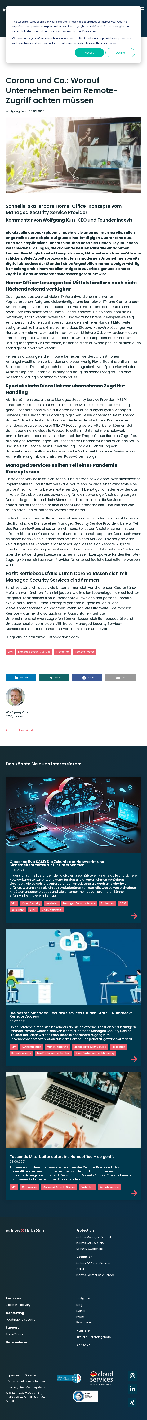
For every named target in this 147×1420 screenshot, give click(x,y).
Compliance (29, 1187)
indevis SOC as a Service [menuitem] (93, 1261)
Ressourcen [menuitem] (84, 1318)
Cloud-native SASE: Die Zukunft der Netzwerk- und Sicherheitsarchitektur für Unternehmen (59, 863)
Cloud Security (31, 903)
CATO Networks (52, 909)
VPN (10, 651)
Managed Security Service (34, 651)
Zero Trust (17, 909)
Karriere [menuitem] (83, 1326)
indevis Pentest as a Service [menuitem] (95, 1272)
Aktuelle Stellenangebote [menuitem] (93, 1332)
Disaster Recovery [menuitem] (18, 1301)
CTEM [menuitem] (80, 1267)
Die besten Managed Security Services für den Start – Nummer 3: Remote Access (73, 1014)
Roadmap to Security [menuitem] (20, 1315)
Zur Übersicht (20, 730)
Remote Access (85, 651)
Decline (120, 52)
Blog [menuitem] (79, 1301)
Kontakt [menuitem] (83, 1340)
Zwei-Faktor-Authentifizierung (95, 1053)
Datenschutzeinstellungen (26, 1376)
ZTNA (33, 909)
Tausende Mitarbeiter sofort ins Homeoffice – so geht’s (64, 1156)
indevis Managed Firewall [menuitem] (93, 1236)
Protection (62, 651)
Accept (89, 52)
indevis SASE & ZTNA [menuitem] (90, 1242)
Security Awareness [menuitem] (89, 1247)
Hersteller (52, 903)
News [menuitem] (80, 1313)
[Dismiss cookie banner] (133, 14)
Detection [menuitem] (84, 1255)
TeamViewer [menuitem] (14, 1329)
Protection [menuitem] (85, 1230)
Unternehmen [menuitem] (17, 1337)
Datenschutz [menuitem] (33, 1370)
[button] (21, 677)
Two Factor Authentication (53, 1053)
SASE (123, 903)
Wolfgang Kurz (16, 111)
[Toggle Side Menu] (141, 9)
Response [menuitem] (13, 1295)
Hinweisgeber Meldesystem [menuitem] (25, 1381)
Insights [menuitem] (83, 1295)
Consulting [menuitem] (15, 1309)
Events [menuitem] (80, 1307)
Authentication (31, 1046)
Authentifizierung (57, 1046)
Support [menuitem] (12, 1323)
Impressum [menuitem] (14, 1370)
